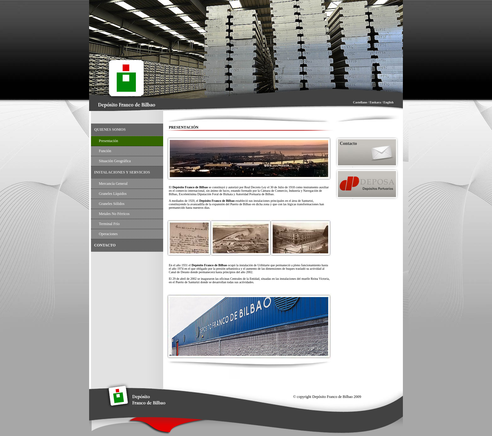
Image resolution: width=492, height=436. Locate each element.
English (388, 102)
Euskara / (376, 102)
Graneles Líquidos (112, 193)
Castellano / (361, 102)
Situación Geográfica (115, 161)
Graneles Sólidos (112, 203)
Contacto (348, 143)
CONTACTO (104, 245)
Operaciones (108, 234)
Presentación (108, 141)
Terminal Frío (109, 224)
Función (105, 151)
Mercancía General (113, 183)
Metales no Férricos (114, 214)
